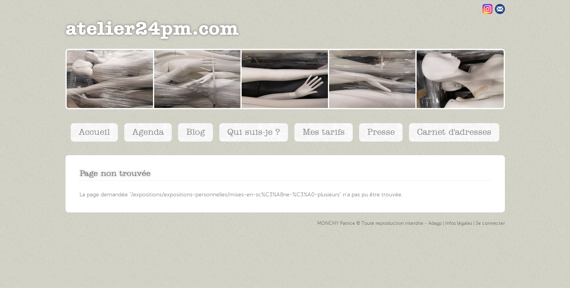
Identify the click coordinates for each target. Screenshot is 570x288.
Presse (381, 132)
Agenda (148, 132)
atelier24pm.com (152, 29)
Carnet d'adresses (454, 132)
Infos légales (458, 223)
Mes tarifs (323, 132)
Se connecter (490, 223)
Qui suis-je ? (253, 132)
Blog (195, 132)
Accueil (94, 132)
